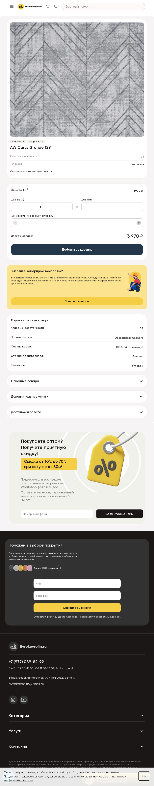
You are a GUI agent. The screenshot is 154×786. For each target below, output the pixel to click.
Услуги (77, 731)
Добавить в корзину (77, 249)
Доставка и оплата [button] (26, 412)
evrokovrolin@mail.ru (26, 684)
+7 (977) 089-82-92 (26, 661)
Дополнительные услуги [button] (29, 396)
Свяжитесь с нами (119, 514)
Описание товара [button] (25, 381)
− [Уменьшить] (15, 223)
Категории (77, 715)
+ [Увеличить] (139, 223)
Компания (77, 746)
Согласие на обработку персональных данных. (93, 616)
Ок (144, 776)
